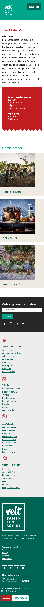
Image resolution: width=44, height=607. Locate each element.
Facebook (4, 323)
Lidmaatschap (8, 475)
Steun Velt (6, 478)
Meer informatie (9, 591)
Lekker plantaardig (10, 430)
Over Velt (6, 469)
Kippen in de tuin (9, 391)
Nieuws (5, 407)
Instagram (10, 323)
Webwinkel (7, 558)
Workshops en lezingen (12, 353)
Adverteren (7, 484)
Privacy (5, 552)
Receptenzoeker (9, 439)
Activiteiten (7, 350)
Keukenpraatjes (9, 442)
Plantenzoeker (8, 398)
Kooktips (6, 433)
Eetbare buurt (8, 359)
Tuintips (5, 394)
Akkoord (6, 598)
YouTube (22, 323)
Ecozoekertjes (8, 371)
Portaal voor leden (10, 550)
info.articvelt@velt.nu (17, 108)
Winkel (5, 481)
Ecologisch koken (9, 427)
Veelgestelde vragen (11, 487)
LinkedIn (16, 323)
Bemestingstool (9, 401)
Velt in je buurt (8, 356)
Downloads (7, 404)
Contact (5, 555)
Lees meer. (25, 588)
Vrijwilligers (7, 365)
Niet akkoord (20, 598)
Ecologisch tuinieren (11, 388)
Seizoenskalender (9, 436)
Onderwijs (6, 362)
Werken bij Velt (8, 472)
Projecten (6, 368)
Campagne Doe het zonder (13, 547)
